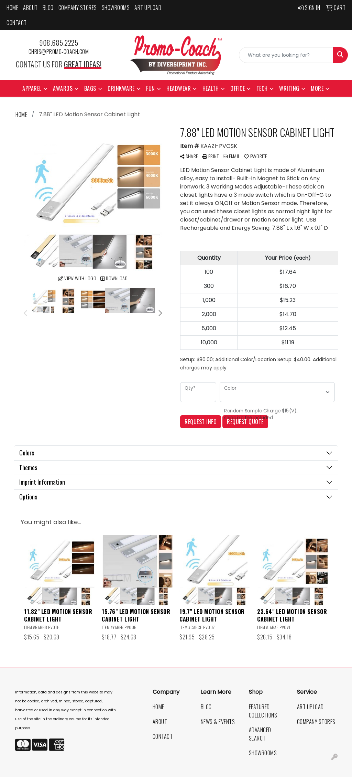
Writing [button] (289, 88)
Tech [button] (262, 88)
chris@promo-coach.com (59, 51)
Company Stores (77, 7)
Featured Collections (263, 711)
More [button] (317, 88)
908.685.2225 (58, 42)
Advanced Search (260, 734)
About (30, 7)
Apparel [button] (32, 88)
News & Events (218, 721)
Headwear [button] (178, 88)
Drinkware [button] (121, 88)
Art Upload (147, 7)
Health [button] (210, 88)
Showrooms (116, 7)
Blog (48, 7)
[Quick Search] (286, 55)
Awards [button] (63, 88)
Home (12, 7)
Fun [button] (150, 88)
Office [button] (237, 88)
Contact (17, 23)
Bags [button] (90, 88)
